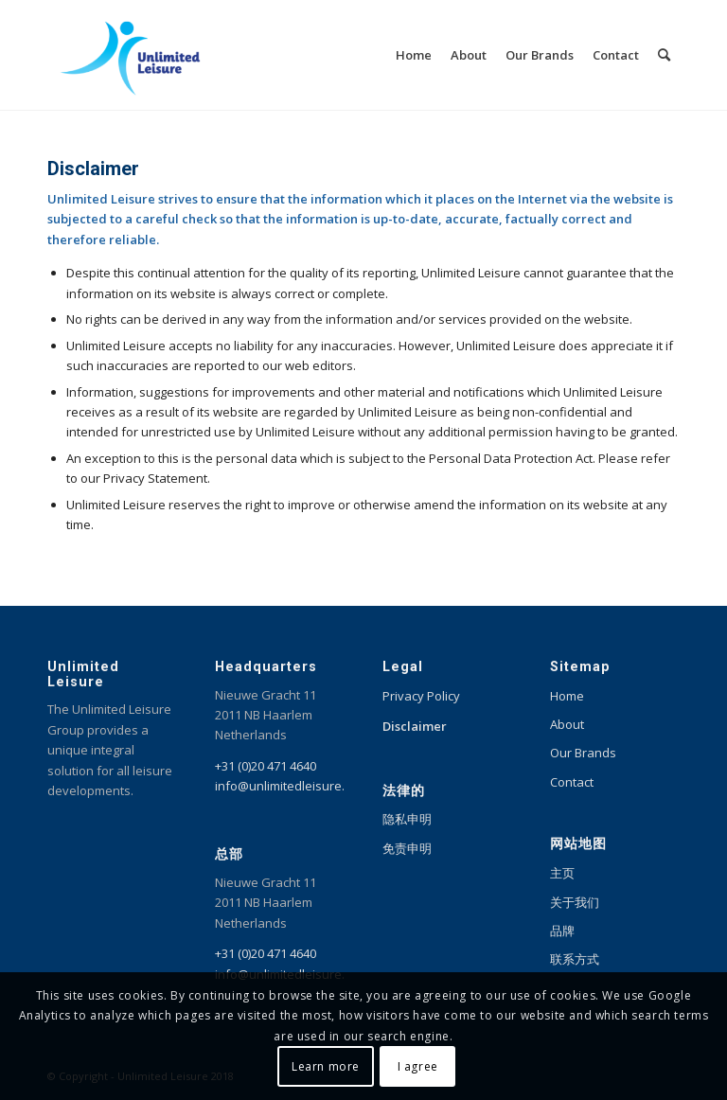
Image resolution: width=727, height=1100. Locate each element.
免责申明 (407, 848)
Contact (572, 781)
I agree (418, 1066)
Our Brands (583, 752)
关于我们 (574, 902)
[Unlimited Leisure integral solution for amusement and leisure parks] (130, 55)
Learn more (326, 1066)
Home (567, 695)
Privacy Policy (421, 695)
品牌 (562, 930)
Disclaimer (414, 726)
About (567, 724)
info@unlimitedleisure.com (291, 785)
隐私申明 (407, 818)
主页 (562, 872)
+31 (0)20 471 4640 (265, 765)
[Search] (664, 55)
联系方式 (574, 958)
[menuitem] (413, 55)
